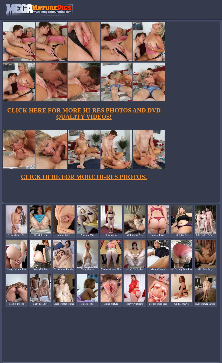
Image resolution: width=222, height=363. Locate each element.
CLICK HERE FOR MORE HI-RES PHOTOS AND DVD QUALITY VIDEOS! (84, 113)
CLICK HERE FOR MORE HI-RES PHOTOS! (84, 177)
